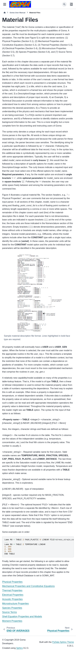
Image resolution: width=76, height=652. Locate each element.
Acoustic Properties (12, 599)
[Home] (5, 12)
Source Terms (9, 612)
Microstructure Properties (15, 603)
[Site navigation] (4, 4)
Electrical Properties (12, 594)
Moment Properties (12, 621)
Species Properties (12, 608)
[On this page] (71, 4)
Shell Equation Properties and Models (22, 616)
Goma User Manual (17, 13)
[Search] (64, 4)
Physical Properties (12, 581)
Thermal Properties (12, 590)
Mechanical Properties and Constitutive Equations (28, 586)
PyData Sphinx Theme (63, 642)
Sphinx (19, 648)
